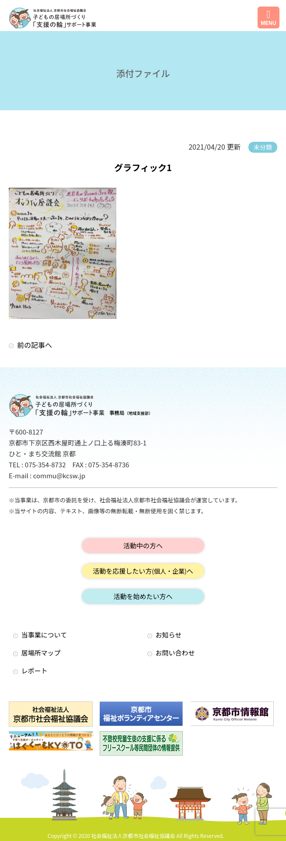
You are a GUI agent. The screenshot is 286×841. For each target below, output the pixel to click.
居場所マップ (41, 652)
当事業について (44, 634)
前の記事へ (34, 345)
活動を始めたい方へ (142, 596)
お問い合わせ (175, 652)
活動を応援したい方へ (143, 570)
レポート (34, 670)
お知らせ (169, 634)
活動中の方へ (143, 545)
